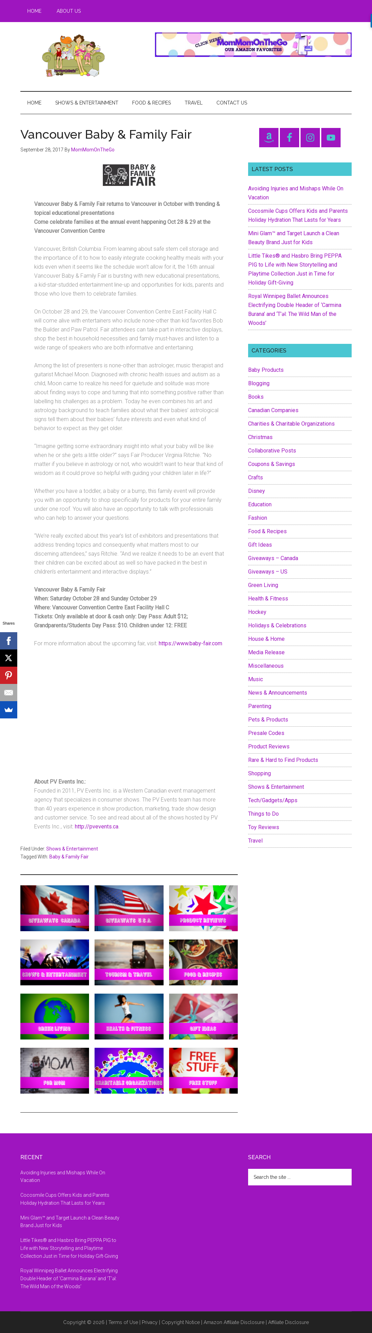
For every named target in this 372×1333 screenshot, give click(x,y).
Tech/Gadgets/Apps (272, 800)
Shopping (259, 773)
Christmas (260, 437)
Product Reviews (269, 746)
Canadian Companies (273, 410)
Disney (256, 491)
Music (255, 679)
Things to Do (263, 813)
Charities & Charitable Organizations (291, 423)
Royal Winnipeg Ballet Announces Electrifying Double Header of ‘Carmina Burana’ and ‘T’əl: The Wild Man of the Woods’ (69, 1278)
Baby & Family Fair (69, 856)
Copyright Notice (180, 1322)
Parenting (259, 706)
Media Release (266, 652)
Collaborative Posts (272, 450)
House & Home (266, 639)
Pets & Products (268, 719)
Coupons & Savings (271, 464)
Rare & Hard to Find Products (283, 760)
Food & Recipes (267, 531)
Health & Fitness (268, 598)
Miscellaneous (266, 666)
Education (260, 504)
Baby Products (266, 370)
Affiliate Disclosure (288, 1322)
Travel (255, 840)
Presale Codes (266, 733)
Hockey (257, 612)
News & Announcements (277, 692)
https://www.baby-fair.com (190, 643)
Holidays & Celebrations (277, 625)
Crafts (255, 477)
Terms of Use (123, 1322)
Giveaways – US (267, 571)
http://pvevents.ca (96, 826)
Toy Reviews (263, 827)
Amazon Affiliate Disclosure (234, 1322)
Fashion (257, 518)
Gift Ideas (260, 544)
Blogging (259, 383)
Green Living (263, 585)
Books (256, 397)
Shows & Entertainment (72, 849)
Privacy (150, 1322)
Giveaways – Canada (273, 558)
